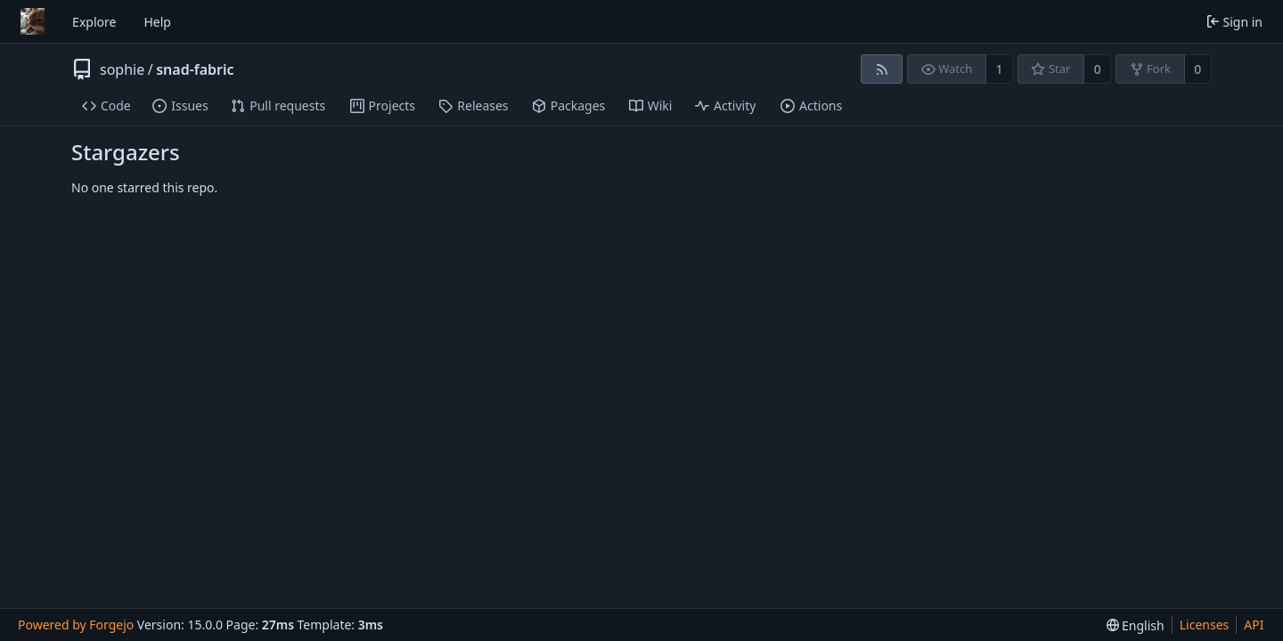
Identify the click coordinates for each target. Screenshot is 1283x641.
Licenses (1205, 624)
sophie (122, 69)
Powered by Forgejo (76, 624)
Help (157, 21)
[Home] (32, 21)
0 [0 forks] (1197, 69)
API (1253, 624)
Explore (94, 21)
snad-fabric (194, 69)
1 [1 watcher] (999, 69)
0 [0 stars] (1097, 69)
